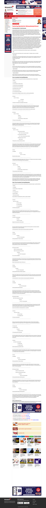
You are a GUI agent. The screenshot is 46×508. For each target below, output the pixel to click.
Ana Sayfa (18, 4)
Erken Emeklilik (7, 22)
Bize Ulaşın (40, 4)
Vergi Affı (6, 31)
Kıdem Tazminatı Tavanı (7, 27)
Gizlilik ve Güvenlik (35, 504)
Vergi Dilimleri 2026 (25, 4)
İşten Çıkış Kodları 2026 (7, 26)
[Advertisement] (8, 65)
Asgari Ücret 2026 (21, 4)
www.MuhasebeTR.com (18, 400)
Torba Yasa (6, 30)
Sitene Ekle (35, 4)
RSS (33, 4)
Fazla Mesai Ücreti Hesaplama (7, 23)
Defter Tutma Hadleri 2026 (29, 4)
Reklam (38, 4)
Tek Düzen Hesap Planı (7, 29)
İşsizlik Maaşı (7, 25)
